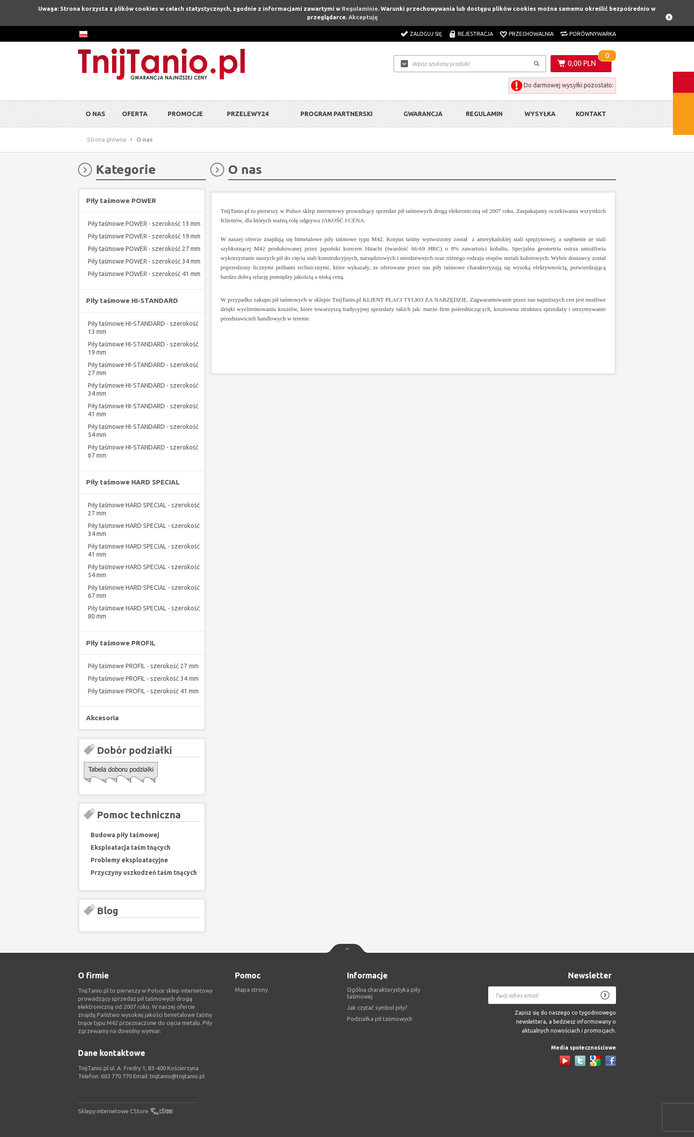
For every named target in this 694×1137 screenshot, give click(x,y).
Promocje (185, 113)
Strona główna (106, 139)
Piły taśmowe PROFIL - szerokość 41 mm (143, 691)
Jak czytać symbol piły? (377, 1007)
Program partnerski (336, 113)
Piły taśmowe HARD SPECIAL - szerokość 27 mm (144, 509)
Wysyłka (540, 113)
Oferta (134, 113)
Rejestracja (475, 34)
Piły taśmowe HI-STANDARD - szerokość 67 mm (143, 451)
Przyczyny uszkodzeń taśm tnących (144, 872)
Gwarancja (422, 113)
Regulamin (484, 113)
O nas (95, 113)
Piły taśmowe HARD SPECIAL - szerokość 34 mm (144, 529)
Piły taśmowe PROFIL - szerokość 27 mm (143, 666)
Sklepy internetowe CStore (113, 1111)
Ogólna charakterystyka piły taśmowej (383, 992)
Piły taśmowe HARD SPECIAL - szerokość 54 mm (144, 571)
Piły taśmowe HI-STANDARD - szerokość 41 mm (143, 410)
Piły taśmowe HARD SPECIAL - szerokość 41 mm (144, 550)
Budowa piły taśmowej (125, 835)
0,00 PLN (582, 63)
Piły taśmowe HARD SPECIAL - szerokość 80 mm (144, 612)
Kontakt (591, 113)
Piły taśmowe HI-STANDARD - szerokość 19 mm (143, 348)
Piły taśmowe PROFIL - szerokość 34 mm (143, 678)
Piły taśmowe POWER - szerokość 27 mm (144, 248)
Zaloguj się (426, 34)
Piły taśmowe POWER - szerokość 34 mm (144, 261)
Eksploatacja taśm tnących (130, 847)
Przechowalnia (531, 34)
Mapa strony (251, 989)
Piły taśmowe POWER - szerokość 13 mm (144, 223)
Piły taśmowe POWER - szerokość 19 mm (144, 236)
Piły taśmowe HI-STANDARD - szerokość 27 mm (143, 368)
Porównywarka (592, 34)
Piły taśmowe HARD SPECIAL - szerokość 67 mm (144, 591)
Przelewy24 (248, 113)
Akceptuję (363, 17)
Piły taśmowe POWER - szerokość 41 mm (144, 273)
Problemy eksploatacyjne (129, 860)
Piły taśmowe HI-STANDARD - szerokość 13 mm (143, 327)
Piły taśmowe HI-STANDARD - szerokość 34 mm (143, 389)
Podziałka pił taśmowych (379, 1019)
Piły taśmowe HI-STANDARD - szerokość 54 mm (143, 430)
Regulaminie (360, 8)
